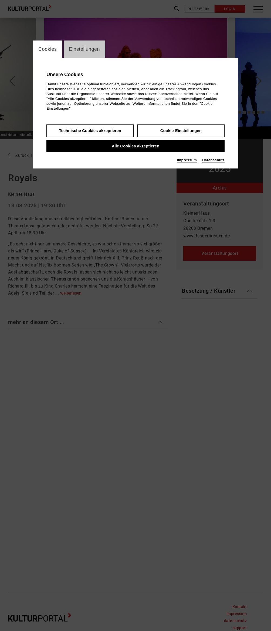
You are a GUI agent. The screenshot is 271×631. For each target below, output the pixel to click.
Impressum (187, 160)
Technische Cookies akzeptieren (90, 130)
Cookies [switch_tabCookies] (47, 49)
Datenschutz (213, 160)
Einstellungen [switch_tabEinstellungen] (84, 49)
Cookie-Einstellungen (181, 130)
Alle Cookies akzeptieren (136, 146)
